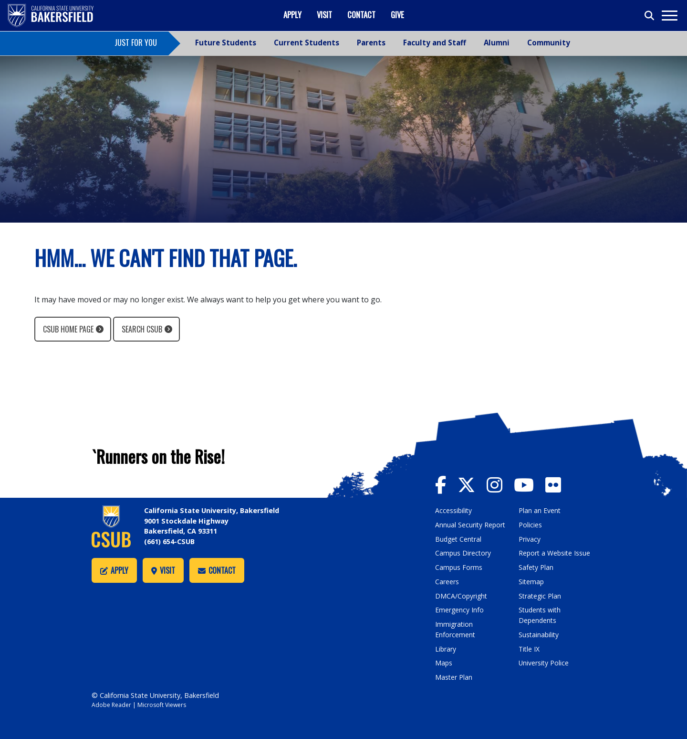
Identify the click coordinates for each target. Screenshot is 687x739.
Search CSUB (142, 329)
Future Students (225, 42)
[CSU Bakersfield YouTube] (533, 484)
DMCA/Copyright (462, 595)
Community (548, 42)
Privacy (530, 538)
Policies (530, 524)
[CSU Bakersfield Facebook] (446, 484)
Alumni (497, 42)
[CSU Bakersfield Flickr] (558, 484)
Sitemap (532, 581)
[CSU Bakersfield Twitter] (473, 484)
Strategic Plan (540, 595)
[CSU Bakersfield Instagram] (503, 484)
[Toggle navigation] (669, 15)
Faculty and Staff (434, 42)
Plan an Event (540, 510)
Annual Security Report (471, 524)
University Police (544, 662)
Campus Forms (459, 566)
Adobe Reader (112, 704)
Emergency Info (459, 609)
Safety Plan (536, 566)
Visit (324, 15)
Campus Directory (463, 552)
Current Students (306, 42)
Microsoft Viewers (165, 704)
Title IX (530, 648)
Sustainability (539, 633)
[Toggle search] (650, 16)
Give (397, 15)
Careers (447, 581)
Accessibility (454, 510)
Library (446, 648)
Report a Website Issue (555, 552)
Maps (444, 662)
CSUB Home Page (68, 329)
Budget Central (459, 538)
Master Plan (454, 676)
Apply (292, 15)
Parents (371, 42)
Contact (361, 15)
